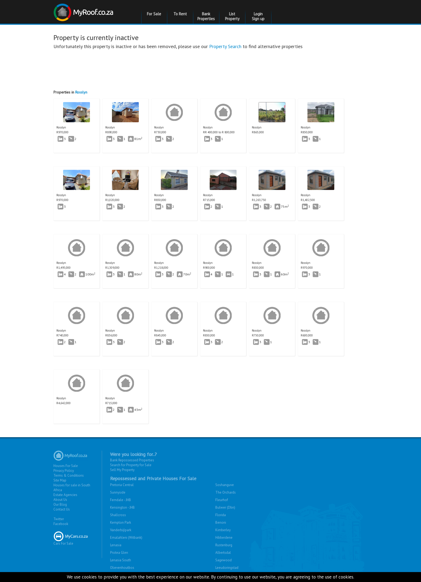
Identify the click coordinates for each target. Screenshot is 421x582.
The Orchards (225, 492)
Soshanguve (224, 485)
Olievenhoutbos (122, 567)
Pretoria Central (122, 485)
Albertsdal (223, 552)
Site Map (59, 480)
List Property (232, 16)
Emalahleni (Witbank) (126, 537)
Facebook (60, 524)
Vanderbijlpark (120, 530)
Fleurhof (221, 500)
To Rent (180, 13)
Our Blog (60, 504)
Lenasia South (120, 560)
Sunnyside (117, 492)
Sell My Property (122, 470)
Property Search (225, 46)
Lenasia (115, 545)
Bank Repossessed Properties (132, 460)
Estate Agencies (65, 495)
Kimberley (223, 530)
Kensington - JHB (122, 507)
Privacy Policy (63, 470)
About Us (60, 499)
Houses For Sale (65, 466)
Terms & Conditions (68, 475)
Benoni (220, 522)
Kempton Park (120, 522)
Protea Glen (119, 552)
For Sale (154, 13)
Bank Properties (206, 16)
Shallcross (118, 515)
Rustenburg (223, 545)
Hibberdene (224, 537)
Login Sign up (258, 16)
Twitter (58, 519)
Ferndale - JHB (120, 500)
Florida (220, 515)
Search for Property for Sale (130, 465)
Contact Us (61, 509)
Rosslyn (81, 92)
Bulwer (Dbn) (225, 507)
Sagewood (223, 560)
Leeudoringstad (226, 567)
